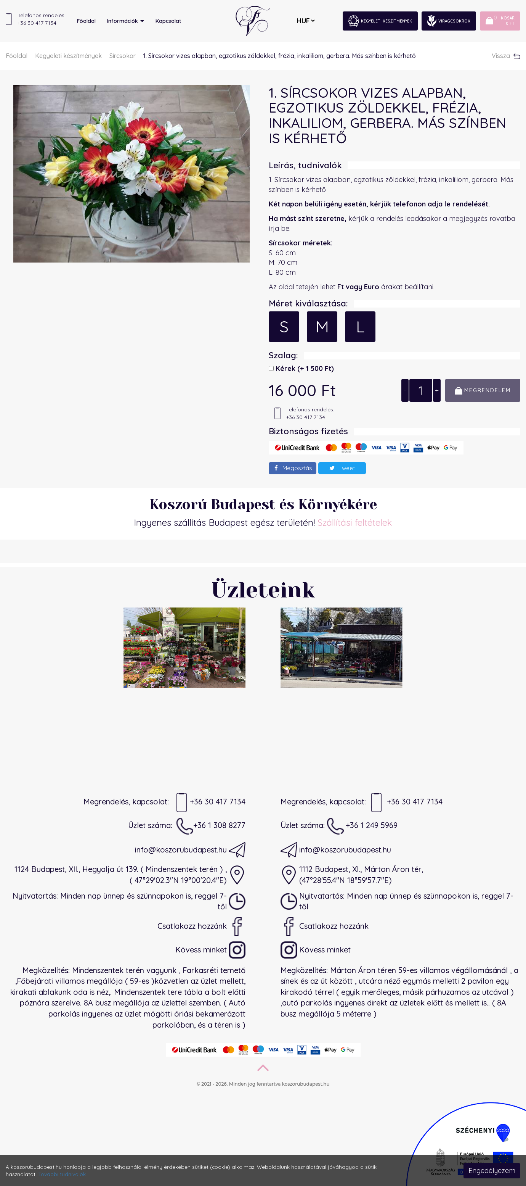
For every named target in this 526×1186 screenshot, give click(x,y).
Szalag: (283, 355)
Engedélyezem (491, 1170)
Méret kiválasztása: (308, 303)
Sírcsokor (122, 56)
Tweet (342, 468)
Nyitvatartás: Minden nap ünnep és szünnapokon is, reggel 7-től (129, 901)
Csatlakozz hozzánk (201, 926)
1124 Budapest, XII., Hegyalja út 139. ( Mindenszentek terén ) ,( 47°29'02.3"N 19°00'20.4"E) (129, 874)
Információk (125, 21)
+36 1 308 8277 (210, 826)
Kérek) (304, 368)
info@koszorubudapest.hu (190, 849)
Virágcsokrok (448, 21)
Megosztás (293, 468)
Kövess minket (210, 950)
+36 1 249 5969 (362, 826)
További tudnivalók (62, 1174)
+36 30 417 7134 (209, 802)
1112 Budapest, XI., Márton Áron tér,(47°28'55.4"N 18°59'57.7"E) (352, 874)
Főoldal (86, 21)
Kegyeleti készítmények (380, 21)
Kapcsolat (168, 21)
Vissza (506, 56)
